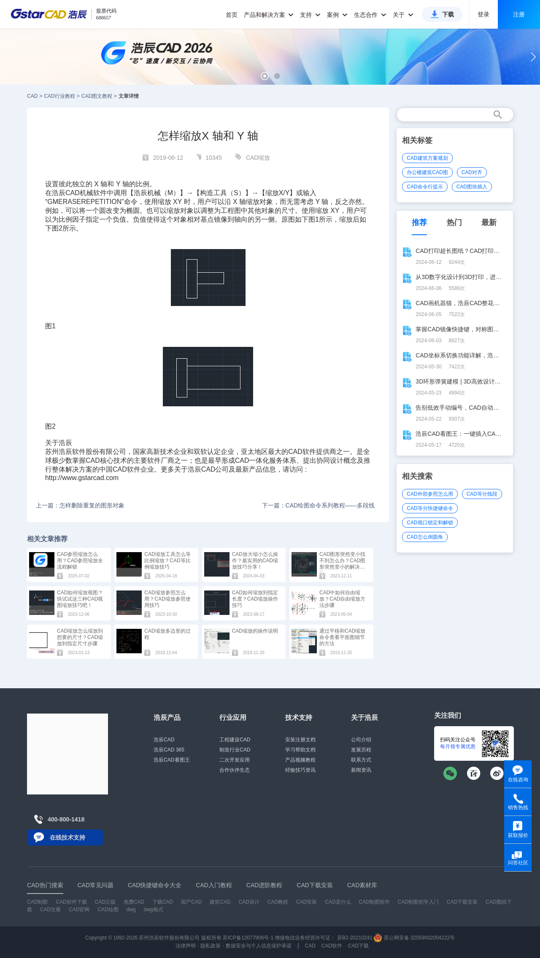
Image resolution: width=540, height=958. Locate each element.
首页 (232, 14)
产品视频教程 (300, 760)
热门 (454, 222)
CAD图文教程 (96, 96)
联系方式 (361, 760)
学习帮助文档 (300, 750)
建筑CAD (220, 902)
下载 (448, 14)
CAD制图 (37, 902)
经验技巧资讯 (300, 770)
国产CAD (191, 902)
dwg (131, 909)
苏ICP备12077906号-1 (248, 938)
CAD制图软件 (374, 902)
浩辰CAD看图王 (171, 760)
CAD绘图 (107, 909)
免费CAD (134, 902)
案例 (337, 14)
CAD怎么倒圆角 (425, 537)
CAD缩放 (258, 157)
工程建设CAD (234, 740)
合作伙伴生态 (234, 770)
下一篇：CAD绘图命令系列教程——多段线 (318, 505)
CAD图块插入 (471, 187)
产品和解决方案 (269, 14)
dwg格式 (153, 909)
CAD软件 (302, 451)
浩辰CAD (164, 740)
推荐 (419, 222)
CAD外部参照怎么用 (430, 494)
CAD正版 (104, 902)
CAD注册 (50, 909)
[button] (265, 76)
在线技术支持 (67, 837)
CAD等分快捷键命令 (430, 508)
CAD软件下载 (71, 902)
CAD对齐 (472, 172)
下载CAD (162, 902)
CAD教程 (277, 902)
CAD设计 (249, 902)
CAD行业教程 (59, 96)
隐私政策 (210, 946)
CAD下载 (358, 946)
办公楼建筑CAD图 (427, 172)
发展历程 (361, 750)
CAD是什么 (338, 902)
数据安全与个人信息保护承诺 (259, 946)
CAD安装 (306, 902)
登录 (483, 14)
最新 (489, 222)
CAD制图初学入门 (418, 902)
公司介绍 (361, 740)
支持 (310, 14)
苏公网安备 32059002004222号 (414, 938)
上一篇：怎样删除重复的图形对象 (80, 505)
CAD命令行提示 (425, 187)
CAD (32, 96)
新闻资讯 (361, 770)
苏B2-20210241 (355, 938)
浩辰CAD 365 (169, 750)
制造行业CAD (234, 750)
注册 (519, 14)
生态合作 (370, 14)
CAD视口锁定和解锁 (430, 523)
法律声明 (186, 946)
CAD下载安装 (462, 902)
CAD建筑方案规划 (427, 158)
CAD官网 (79, 909)
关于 (403, 14)
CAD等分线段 (482, 494)
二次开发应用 (234, 760)
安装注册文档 (300, 740)
